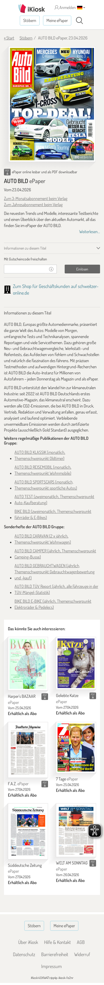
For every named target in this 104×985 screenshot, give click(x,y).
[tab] (52, 259)
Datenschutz (24, 954)
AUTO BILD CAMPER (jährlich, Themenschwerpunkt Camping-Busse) (55, 554)
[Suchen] (79, 20)
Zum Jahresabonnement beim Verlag (33, 204)
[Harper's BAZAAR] (28, 663)
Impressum (51, 966)
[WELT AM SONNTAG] (76, 830)
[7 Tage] (76, 747)
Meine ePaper (57, 20)
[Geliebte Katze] (76, 663)
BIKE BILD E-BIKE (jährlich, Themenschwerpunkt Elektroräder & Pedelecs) (53, 604)
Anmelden (65, 7)
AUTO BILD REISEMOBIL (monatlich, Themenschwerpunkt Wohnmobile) (43, 470)
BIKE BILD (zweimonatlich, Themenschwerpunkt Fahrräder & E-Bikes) (53, 514)
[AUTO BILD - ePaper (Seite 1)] (52, 104)
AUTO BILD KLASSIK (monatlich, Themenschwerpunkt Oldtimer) (40, 455)
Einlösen (82, 269)
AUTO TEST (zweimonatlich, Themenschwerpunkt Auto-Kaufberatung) (54, 499)
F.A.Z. (18, 783)
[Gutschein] (25, 269)
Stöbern (29, 20)
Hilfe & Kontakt (57, 942)
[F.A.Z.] (28, 750)
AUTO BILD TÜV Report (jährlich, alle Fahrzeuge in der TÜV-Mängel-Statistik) (56, 589)
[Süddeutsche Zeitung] (28, 831)
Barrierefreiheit (54, 954)
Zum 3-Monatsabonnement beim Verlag (35, 198)
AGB (81, 942)
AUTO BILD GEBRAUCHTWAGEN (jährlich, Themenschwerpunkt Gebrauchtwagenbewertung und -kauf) (54, 571)
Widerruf (82, 954)
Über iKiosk (28, 942)
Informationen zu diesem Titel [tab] (25, 248)
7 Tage (67, 779)
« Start (9, 38)
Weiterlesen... (89, 231)
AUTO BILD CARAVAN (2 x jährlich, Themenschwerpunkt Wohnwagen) (43, 539)
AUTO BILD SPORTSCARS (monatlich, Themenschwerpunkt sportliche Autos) (46, 485)
